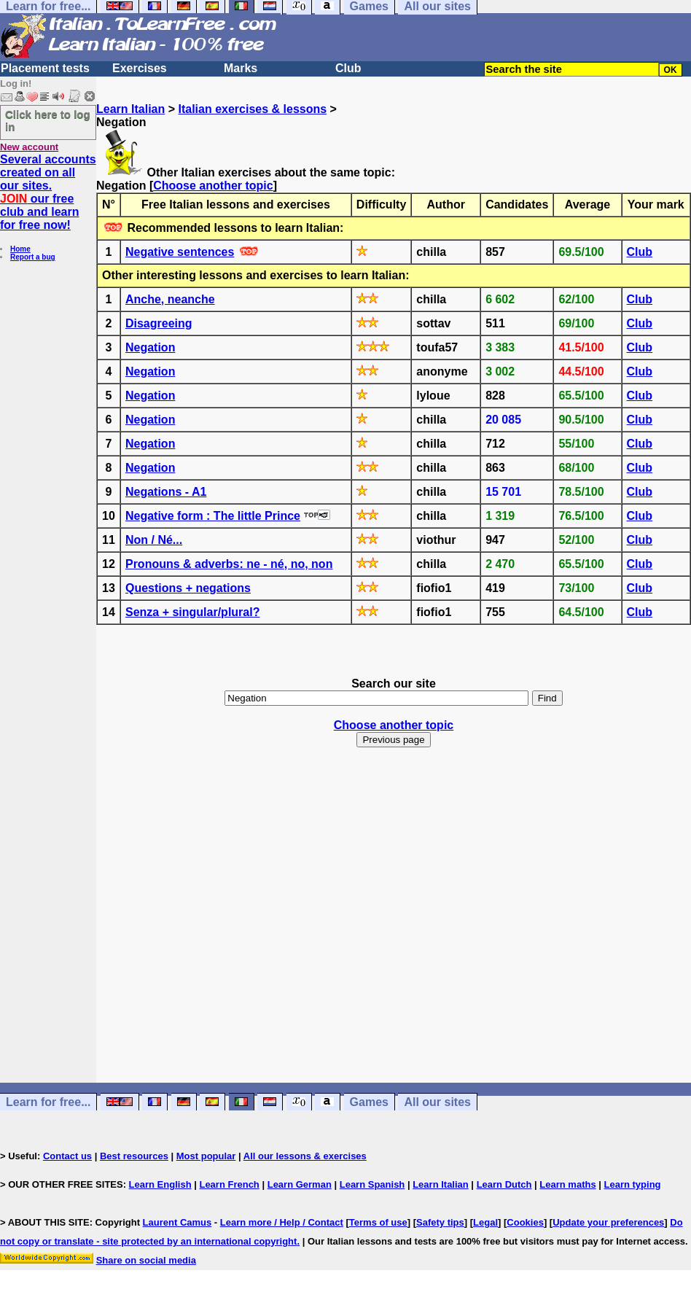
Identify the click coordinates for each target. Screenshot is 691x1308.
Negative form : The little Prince (212, 516)
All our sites (437, 1102)
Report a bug (32, 257)
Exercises (139, 68)
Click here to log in (47, 120)
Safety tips (440, 1222)
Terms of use (378, 1222)
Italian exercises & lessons (252, 109)
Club (348, 68)
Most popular (206, 1156)
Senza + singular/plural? (192, 612)
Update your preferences (608, 1222)
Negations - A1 (165, 492)
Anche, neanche (170, 299)
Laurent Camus (177, 1222)
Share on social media (146, 1260)
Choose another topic (213, 185)
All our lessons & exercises (305, 1156)
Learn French (229, 1184)
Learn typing (632, 1184)
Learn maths (567, 1184)
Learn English (160, 1184)
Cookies (525, 1222)
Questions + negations (188, 588)
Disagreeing (158, 323)
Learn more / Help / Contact (281, 1222)
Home (20, 249)
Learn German (300, 1184)
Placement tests (45, 68)
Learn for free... (48, 1102)
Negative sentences (179, 252)
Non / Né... (153, 540)
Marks (240, 68)
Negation (150, 347)
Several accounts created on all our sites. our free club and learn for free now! (48, 192)
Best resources (134, 1156)
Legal (485, 1222)
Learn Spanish (372, 1184)
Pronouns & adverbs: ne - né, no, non (228, 564)
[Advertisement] (393, 928)
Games (369, 1102)
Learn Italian (130, 109)
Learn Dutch (504, 1184)
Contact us (67, 1156)
